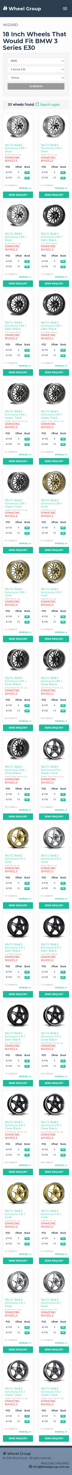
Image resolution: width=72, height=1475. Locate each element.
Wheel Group (22, 8)
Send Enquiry (18, 194)
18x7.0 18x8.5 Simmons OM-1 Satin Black (51, 237)
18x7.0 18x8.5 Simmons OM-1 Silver (15, 148)
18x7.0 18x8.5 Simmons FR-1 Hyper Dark (51, 770)
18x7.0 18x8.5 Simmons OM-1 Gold (51, 503)
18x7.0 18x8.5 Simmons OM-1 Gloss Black (15, 681)
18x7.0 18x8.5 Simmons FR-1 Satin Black (15, 947)
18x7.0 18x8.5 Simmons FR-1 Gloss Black (51, 1036)
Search (36, 86)
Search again (47, 105)
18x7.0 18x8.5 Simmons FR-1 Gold (15, 859)
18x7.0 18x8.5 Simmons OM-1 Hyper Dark (15, 414)
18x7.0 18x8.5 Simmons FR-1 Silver (51, 859)
